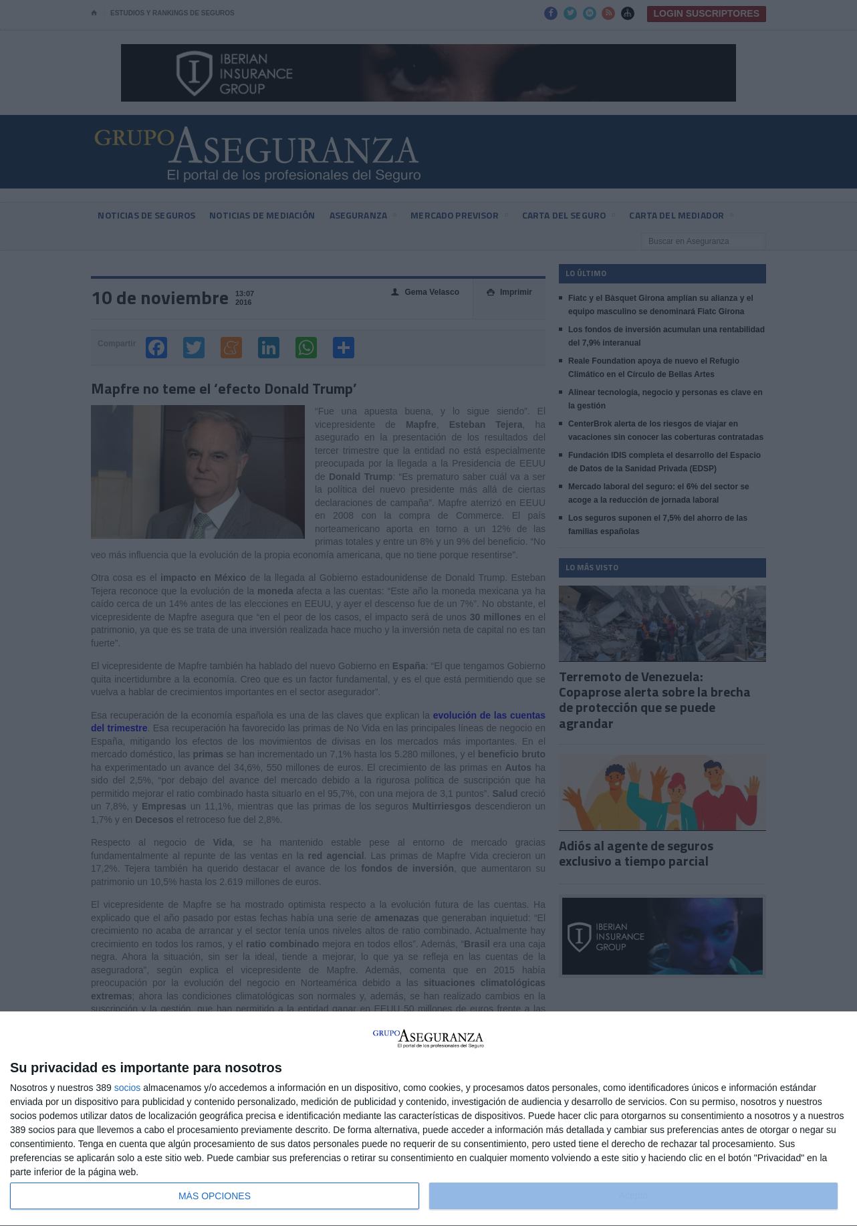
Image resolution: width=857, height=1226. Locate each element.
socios (127, 1087)
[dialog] (428, 1119)
